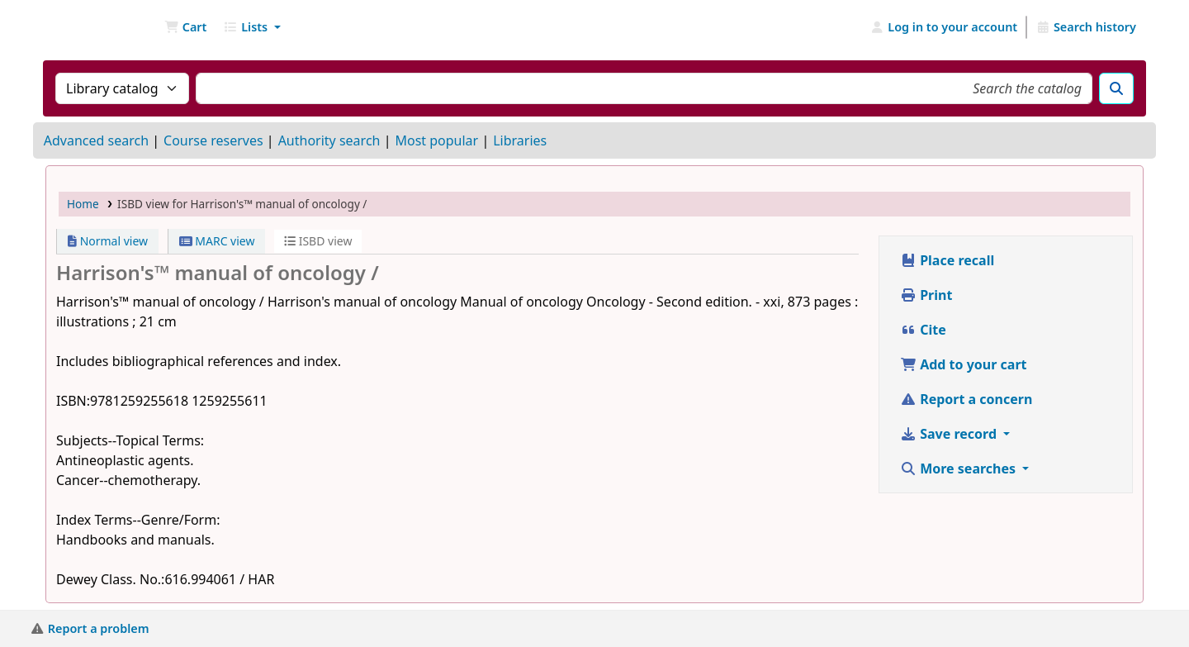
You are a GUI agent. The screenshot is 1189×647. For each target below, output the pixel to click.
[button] (185, 27)
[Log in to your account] (944, 27)
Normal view (108, 241)
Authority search (329, 140)
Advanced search (96, 140)
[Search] (1116, 88)
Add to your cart (963, 364)
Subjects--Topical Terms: (130, 440)
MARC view (217, 241)
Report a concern (966, 399)
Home (83, 204)
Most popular (436, 140)
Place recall (947, 260)
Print (926, 295)
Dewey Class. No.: (110, 579)
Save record (950, 434)
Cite (923, 330)
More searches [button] (959, 468)
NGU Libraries (87, 27)
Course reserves (213, 140)
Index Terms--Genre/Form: (138, 520)
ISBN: (73, 401)
